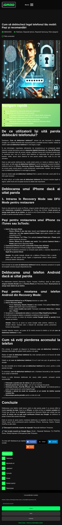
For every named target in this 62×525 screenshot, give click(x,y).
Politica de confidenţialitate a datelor (34, 522)
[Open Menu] (29, 4)
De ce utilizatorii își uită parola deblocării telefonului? (23, 111)
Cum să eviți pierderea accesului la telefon (20, 123)
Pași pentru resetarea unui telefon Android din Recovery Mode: (30, 121)
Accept (31, 508)
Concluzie (9, 125)
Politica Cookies (22, 522)
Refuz (31, 513)
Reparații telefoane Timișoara (43, 427)
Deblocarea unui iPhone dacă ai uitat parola (20, 113)
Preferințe (31, 518)
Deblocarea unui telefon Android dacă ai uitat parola (23, 119)
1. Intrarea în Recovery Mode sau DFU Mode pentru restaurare (30, 115)
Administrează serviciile (8, 503)
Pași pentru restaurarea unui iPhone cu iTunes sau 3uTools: (29, 117)
